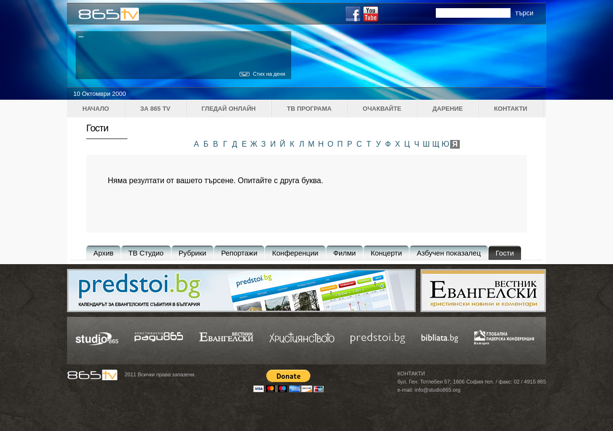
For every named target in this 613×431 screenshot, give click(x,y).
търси (524, 13)
